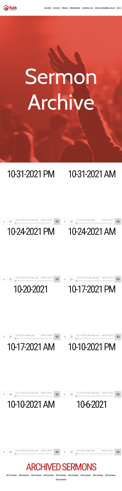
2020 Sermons (48, 475)
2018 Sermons (24, 475)
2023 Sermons (86, 475)
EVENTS (56, 8)
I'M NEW (47, 8)
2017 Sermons (11, 475)
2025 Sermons (110, 475)
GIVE (119, 8)
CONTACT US (87, 8)
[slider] (34, 223)
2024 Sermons (98, 475)
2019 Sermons (36, 475)
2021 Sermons (61, 475)
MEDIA (65, 8)
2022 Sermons (73, 475)
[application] (30, 221)
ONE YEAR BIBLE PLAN (105, 8)
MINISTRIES (75, 8)
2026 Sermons (61, 479)
